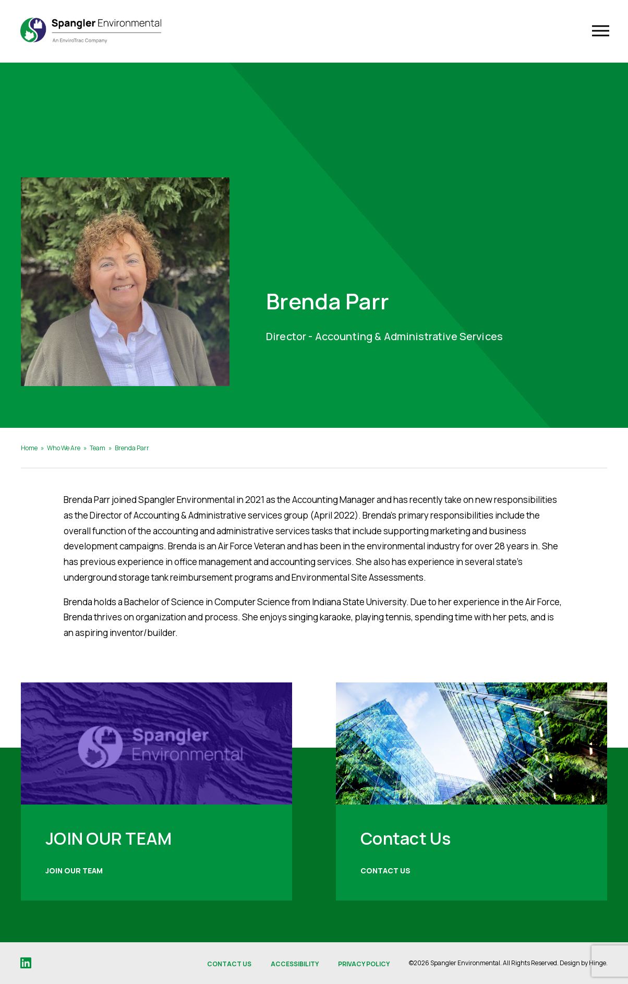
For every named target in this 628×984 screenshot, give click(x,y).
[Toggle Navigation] (598, 31)
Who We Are (63, 447)
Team (97, 447)
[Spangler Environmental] (95, 31)
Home (29, 447)
